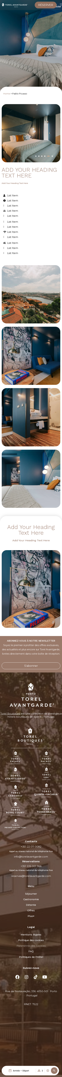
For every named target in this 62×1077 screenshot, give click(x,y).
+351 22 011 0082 (31, 846)
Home (6, 93)
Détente (31, 904)
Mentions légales (31, 934)
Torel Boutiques (10, 713)
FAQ (31, 951)
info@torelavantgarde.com (31, 856)
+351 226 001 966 (31, 866)
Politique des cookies (31, 940)
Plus (31, 916)
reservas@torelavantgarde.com (31, 876)
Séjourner (31, 893)
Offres (31, 910)
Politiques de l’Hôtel (31, 957)
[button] (54, 1070)
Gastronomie (31, 899)
